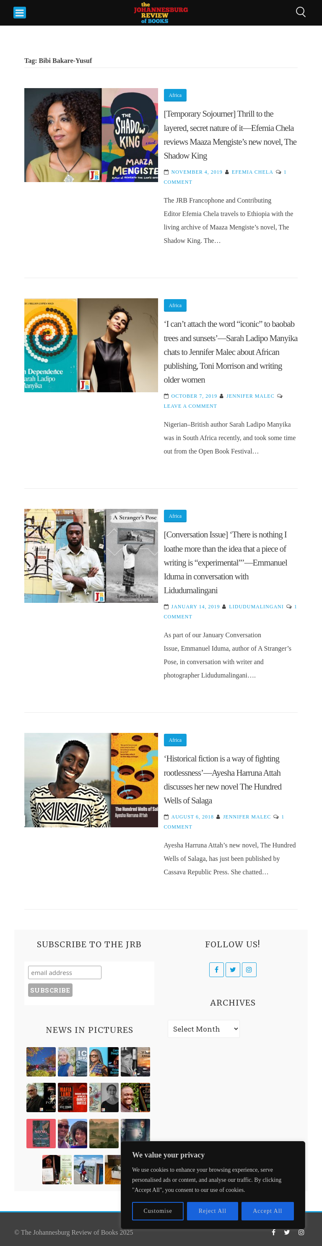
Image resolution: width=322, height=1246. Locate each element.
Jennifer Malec (250, 396)
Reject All (212, 1211)
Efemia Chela (252, 172)
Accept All (267, 1211)
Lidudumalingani (256, 607)
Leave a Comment (190, 406)
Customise (158, 1211)
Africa (175, 95)
